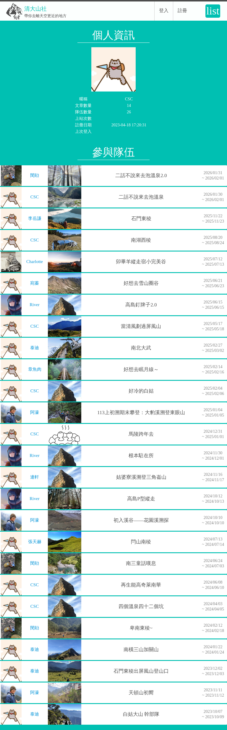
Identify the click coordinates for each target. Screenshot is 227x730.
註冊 (182, 10)
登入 (163, 10)
